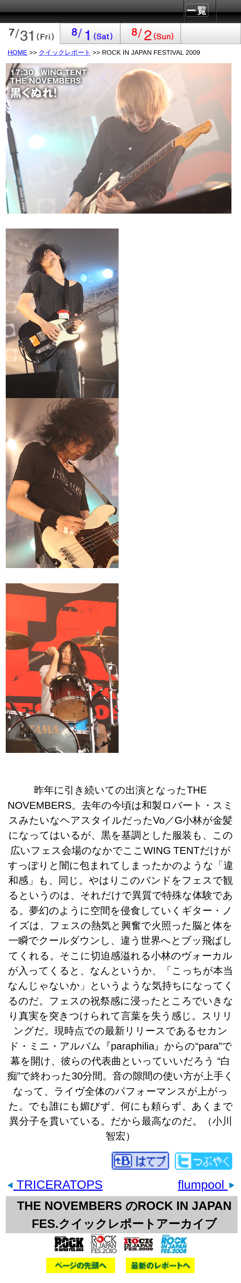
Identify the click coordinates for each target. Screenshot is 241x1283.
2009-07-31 (30, 33)
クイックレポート (65, 52)
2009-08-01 (90, 33)
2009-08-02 (150, 33)
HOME (17, 52)
